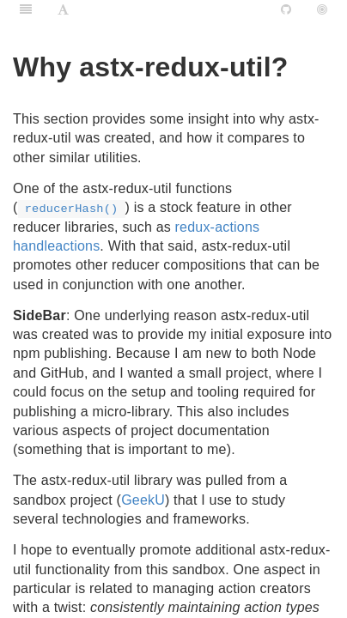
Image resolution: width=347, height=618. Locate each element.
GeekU (143, 500)
